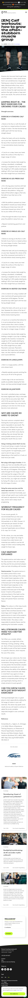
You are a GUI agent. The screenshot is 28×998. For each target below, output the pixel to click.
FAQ (2, 960)
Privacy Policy (4, 983)
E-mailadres (8, 927)
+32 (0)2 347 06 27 (5, 955)
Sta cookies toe (14, 993)
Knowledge (17, 44)
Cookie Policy (4, 985)
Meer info (19, 990)
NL (8, 977)
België (5, 982)
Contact (3, 958)
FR (5, 977)
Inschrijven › (9, 933)
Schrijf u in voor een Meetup (8, 961)
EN (2, 977)
